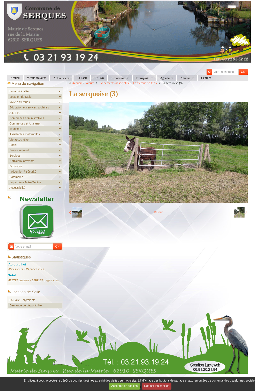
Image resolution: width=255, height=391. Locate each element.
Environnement (19, 150)
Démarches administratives (26, 118)
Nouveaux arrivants (21, 161)
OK (243, 71)
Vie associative (19, 139)
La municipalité (19, 91)
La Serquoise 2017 (145, 83)
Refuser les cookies (156, 386)
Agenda (165, 78)
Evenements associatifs (114, 83)
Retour (158, 212)
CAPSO (99, 77)
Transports (142, 78)
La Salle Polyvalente (22, 300)
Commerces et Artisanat (24, 123)
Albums (185, 78)
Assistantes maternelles (24, 134)
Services (15, 155)
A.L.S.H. (14, 112)
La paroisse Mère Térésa (25, 182)
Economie (15, 166)
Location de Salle (20, 96)
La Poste (82, 77)
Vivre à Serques (19, 102)
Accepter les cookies (124, 386)
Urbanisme (118, 78)
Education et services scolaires (29, 107)
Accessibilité (17, 187)
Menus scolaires (36, 77)
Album (90, 83)
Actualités (59, 78)
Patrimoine (16, 177)
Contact (206, 77)
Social (13, 145)
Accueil (15, 77)
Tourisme (15, 128)
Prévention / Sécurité (22, 171)
